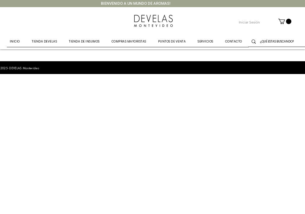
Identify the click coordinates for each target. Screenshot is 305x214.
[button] (284, 21)
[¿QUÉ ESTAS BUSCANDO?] (280, 42)
